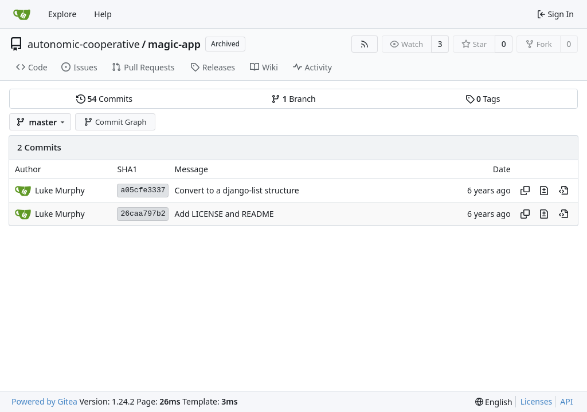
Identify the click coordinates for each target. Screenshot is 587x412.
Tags (482, 98)
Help (103, 14)
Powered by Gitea (44, 401)
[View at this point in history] (563, 190)
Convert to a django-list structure (236, 190)
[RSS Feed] (364, 44)
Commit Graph (115, 122)
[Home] (22, 14)
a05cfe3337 (142, 190)
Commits (104, 98)
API (566, 401)
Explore (62, 14)
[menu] (493, 402)
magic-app (174, 44)
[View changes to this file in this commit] (544, 190)
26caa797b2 (142, 213)
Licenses (537, 401)
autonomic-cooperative (84, 44)
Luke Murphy (60, 190)
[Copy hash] (525, 190)
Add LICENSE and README (223, 213)
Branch (293, 98)
